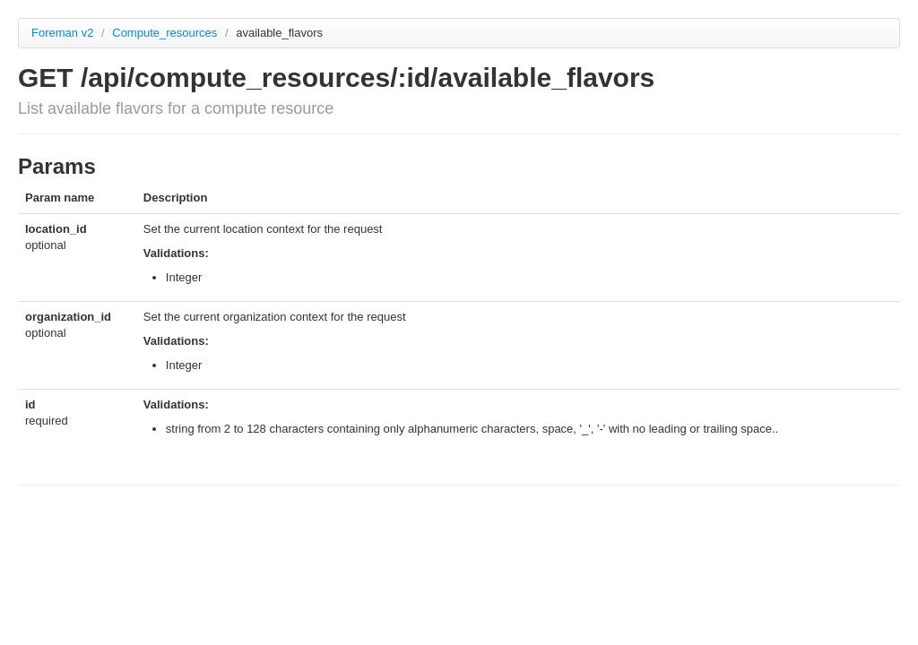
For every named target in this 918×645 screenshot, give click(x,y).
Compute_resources (166, 32)
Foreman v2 (62, 32)
